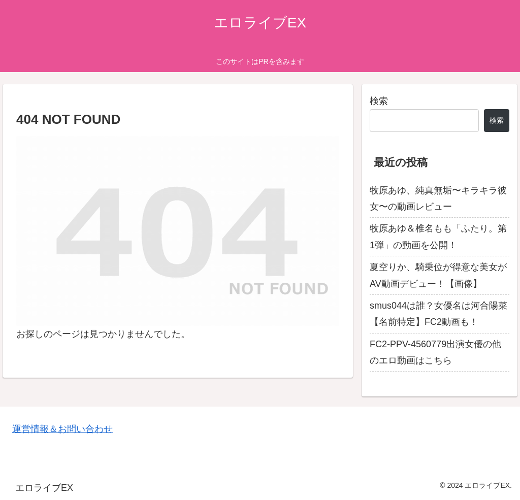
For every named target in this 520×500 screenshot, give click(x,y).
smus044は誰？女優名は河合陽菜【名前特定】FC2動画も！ (438, 314)
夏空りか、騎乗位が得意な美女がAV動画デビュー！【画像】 (438, 275)
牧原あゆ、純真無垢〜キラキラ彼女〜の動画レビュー (438, 198)
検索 (379, 101)
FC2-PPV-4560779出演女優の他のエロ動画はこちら (435, 352)
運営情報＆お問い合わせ (62, 429)
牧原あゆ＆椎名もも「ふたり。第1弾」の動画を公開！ (438, 236)
